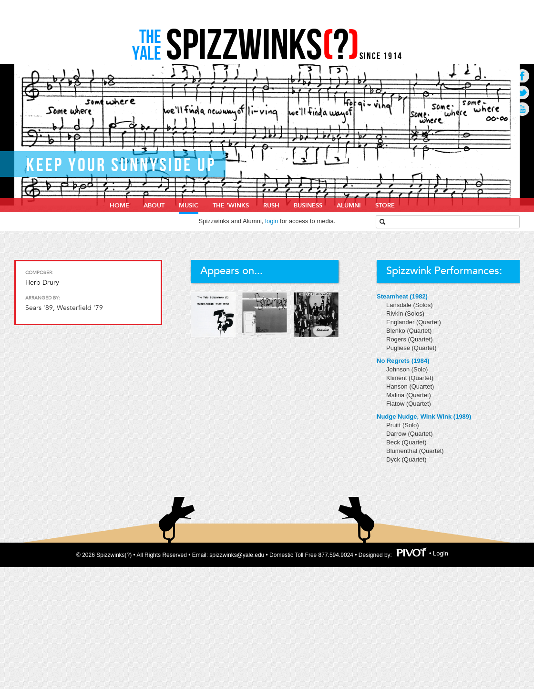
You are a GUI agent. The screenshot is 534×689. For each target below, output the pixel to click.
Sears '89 (39, 308)
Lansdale (399, 305)
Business (308, 205)
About (154, 205)
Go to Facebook (522, 75)
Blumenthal (402, 450)
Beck (394, 442)
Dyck (394, 459)
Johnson (398, 369)
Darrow (397, 433)
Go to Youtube (522, 109)
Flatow (396, 403)
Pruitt (394, 425)
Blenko (396, 330)
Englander (401, 322)
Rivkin (395, 313)
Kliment (397, 377)
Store (385, 205)
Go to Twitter (522, 92)
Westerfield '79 (80, 308)
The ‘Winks (231, 205)
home (119, 205)
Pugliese (398, 347)
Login (440, 553)
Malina (396, 395)
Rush (271, 205)
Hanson (397, 386)
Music (188, 205)
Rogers (397, 339)
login (271, 221)
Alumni (349, 205)
